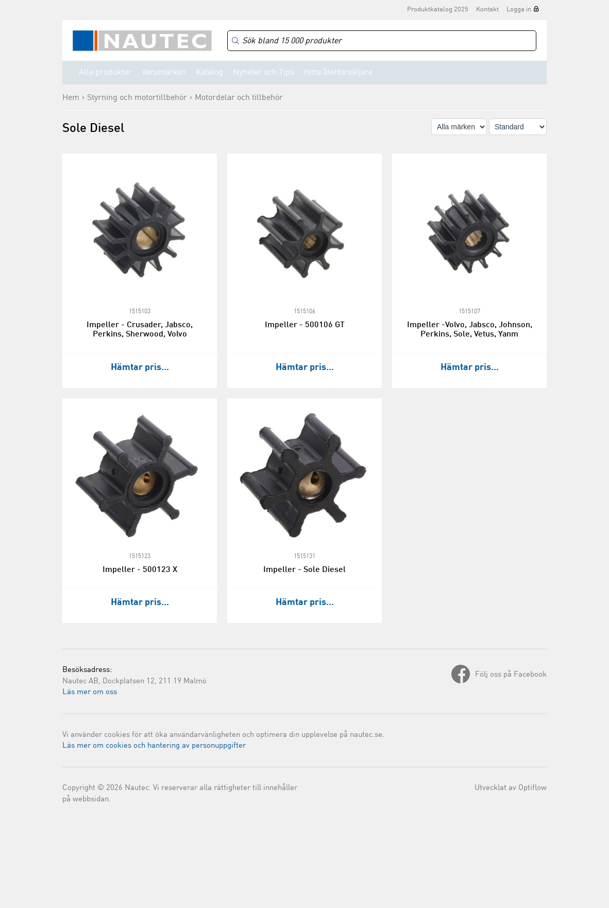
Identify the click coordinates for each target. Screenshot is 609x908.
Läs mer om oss (89, 692)
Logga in (518, 9)
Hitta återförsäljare (338, 73)
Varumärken (164, 73)
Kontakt (487, 9)
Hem (70, 98)
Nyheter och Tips (263, 73)
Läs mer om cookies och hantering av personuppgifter (154, 746)
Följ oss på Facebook (511, 675)
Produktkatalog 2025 (437, 9)
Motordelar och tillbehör (239, 98)
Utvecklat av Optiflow (511, 788)
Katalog (209, 73)
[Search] (381, 41)
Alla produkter (105, 73)
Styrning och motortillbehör (137, 98)
